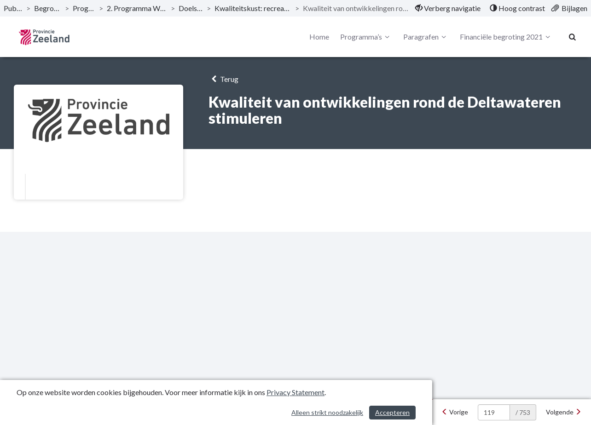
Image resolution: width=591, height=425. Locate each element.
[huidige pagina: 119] (494, 412)
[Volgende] (563, 412)
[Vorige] (454, 412)
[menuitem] (447, 8)
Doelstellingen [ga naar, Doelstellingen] (191, 8)
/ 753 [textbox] (523, 412)
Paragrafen (426, 36)
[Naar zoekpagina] (572, 37)
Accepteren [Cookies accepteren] (392, 412)
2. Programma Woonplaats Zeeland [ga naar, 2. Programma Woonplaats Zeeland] (137, 8)
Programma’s (366, 36)
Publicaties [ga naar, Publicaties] (13, 8)
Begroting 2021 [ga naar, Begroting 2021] (47, 8)
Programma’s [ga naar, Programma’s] (84, 8)
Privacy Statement (295, 392)
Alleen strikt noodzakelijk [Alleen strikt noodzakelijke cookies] (327, 412)
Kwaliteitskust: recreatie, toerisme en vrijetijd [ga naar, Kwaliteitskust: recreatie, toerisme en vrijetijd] (253, 8)
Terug (223, 79)
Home (319, 36)
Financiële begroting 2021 (506, 36)
